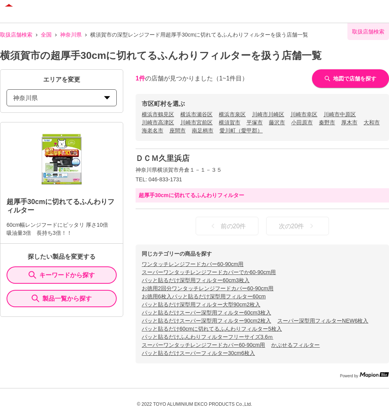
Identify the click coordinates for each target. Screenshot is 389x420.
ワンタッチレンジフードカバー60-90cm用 (192, 264)
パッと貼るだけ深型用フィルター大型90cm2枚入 (201, 304)
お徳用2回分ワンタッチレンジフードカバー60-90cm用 (207, 288)
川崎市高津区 (158, 122)
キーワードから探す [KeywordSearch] (62, 275)
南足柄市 (202, 130)
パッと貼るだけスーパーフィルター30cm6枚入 (198, 353)
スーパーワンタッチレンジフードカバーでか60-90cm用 (209, 272)
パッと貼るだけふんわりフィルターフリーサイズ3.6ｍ (207, 337)
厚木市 (349, 122)
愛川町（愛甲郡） (241, 130)
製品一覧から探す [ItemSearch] (62, 298)
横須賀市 (229, 122)
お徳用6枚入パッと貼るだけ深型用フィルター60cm (204, 296)
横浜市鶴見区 (158, 114)
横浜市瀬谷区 (196, 114)
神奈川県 (71, 35)
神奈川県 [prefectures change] (61, 98)
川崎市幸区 (303, 114)
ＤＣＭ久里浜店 (162, 158)
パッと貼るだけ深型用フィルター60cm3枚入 (196, 280)
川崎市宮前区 (196, 122)
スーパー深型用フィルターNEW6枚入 (322, 321)
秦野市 (327, 122)
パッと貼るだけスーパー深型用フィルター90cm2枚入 (206, 321)
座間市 (177, 130)
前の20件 (227, 226)
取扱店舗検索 (16, 35)
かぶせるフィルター (295, 345)
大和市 (372, 122)
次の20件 (298, 226)
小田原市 (302, 122)
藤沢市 (277, 122)
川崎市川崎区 (268, 114)
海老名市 (152, 130)
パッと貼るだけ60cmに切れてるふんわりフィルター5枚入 (212, 329)
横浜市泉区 (232, 114)
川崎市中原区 (340, 114)
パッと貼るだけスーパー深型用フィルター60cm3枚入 (206, 313)
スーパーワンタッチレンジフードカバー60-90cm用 (203, 345)
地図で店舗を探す (350, 78)
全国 (46, 35)
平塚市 (254, 122)
